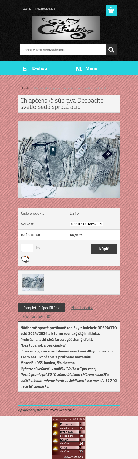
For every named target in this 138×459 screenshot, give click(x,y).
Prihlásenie (24, 8)
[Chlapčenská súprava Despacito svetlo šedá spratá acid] (69, 124)
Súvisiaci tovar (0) (37, 316)
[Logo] (66, 28)
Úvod (24, 88)
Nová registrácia (45, 8)
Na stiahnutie (82, 308)
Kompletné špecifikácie (41, 308)
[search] (111, 49)
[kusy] (27, 248)
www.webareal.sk (63, 409)
